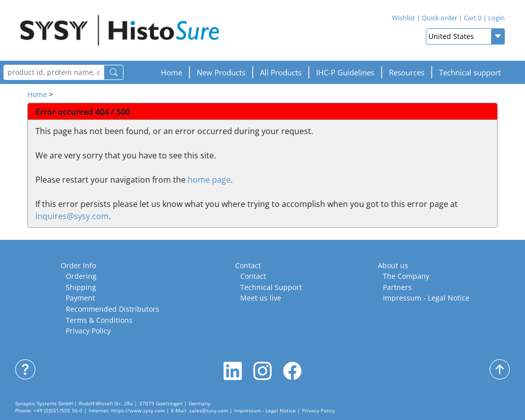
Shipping (81, 287)
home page (209, 179)
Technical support (470, 72)
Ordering (81, 276)
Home (171, 72)
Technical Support (271, 287)
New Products (221, 72)
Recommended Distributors (112, 309)
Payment (80, 298)
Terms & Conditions (99, 320)
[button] (345, 72)
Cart (473, 17)
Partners (397, 287)
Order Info (78, 265)
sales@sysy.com (208, 410)
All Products (280, 72)
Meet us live (260, 298)
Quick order (439, 17)
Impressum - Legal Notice (426, 298)
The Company (406, 276)
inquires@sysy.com (72, 216)
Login (496, 17)
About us (393, 265)
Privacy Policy (88, 330)
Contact (248, 265)
